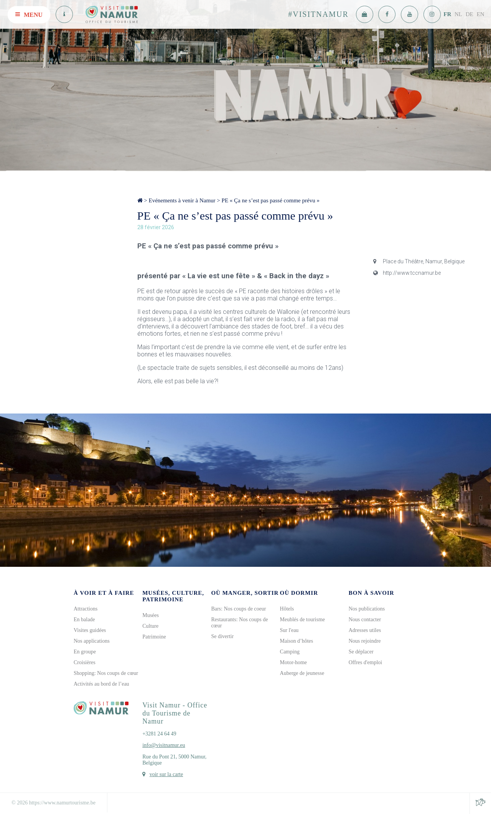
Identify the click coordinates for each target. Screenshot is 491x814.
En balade (84, 619)
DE (469, 14)
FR (447, 14)
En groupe (85, 652)
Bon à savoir (371, 593)
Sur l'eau (289, 630)
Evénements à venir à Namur (181, 200)
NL (458, 14)
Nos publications (367, 609)
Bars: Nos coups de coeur (238, 609)
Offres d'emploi (365, 662)
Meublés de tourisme (302, 619)
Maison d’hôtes (296, 641)
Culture (150, 626)
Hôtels (287, 609)
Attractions (85, 609)
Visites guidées (90, 630)
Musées (150, 615)
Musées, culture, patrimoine (173, 596)
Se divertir (222, 636)
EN (480, 14)
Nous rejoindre (365, 641)
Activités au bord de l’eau (101, 684)
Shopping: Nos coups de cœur (106, 673)
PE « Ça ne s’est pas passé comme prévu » (271, 200)
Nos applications (92, 641)
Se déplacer (361, 652)
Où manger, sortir (244, 593)
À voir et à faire (104, 593)
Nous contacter (365, 619)
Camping (290, 652)
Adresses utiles (365, 630)
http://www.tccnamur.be (407, 273)
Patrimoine (154, 637)
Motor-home (293, 662)
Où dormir (299, 593)
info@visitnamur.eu (163, 745)
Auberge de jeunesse (302, 673)
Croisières (85, 662)
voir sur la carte (166, 774)
